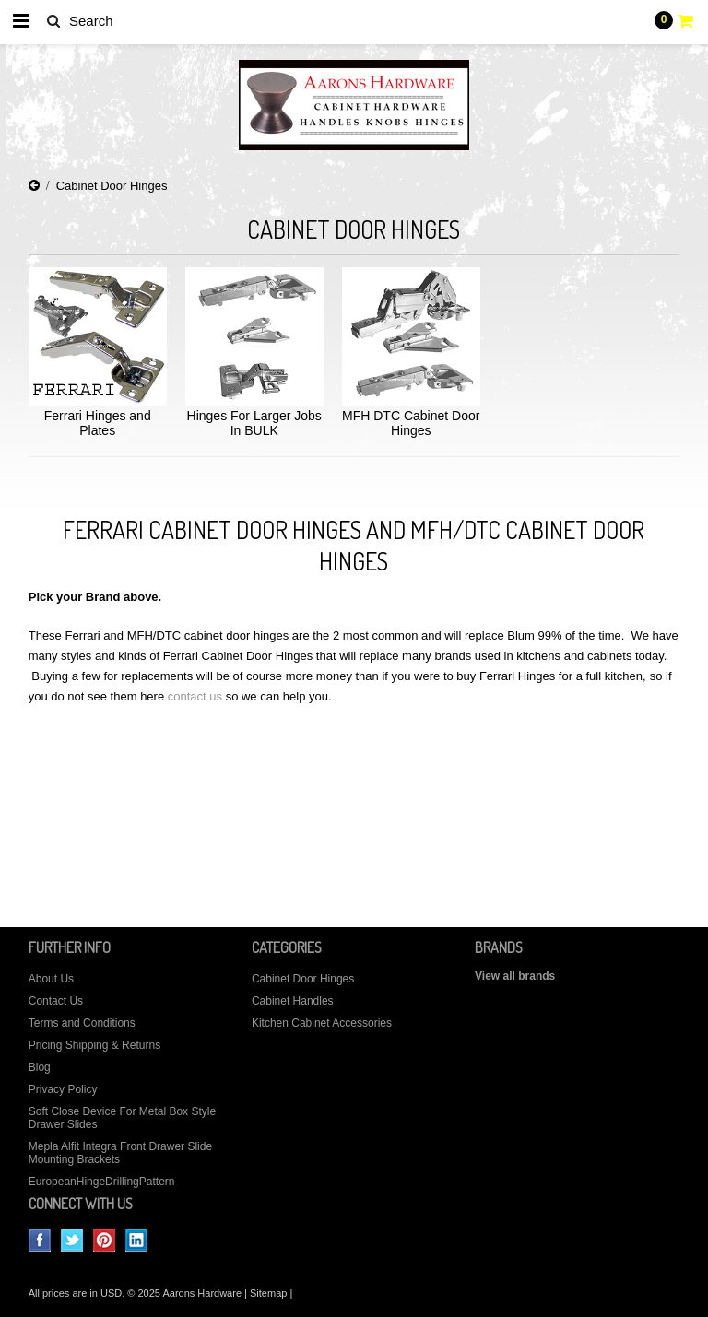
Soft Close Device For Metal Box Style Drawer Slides (122, 1118)
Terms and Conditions (82, 1023)
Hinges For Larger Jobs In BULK (254, 423)
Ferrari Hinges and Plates (97, 423)
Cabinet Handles (293, 1000)
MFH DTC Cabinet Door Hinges (410, 423)
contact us (195, 696)
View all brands (515, 976)
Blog (40, 1067)
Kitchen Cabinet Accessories (322, 1023)
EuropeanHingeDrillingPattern (102, 1181)
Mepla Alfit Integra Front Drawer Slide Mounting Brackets (120, 1153)
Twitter (72, 1240)
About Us (51, 978)
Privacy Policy (63, 1089)
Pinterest (104, 1240)
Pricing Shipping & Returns (94, 1045)
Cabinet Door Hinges (303, 978)
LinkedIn (136, 1240)
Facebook (40, 1240)
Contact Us (56, 1000)
